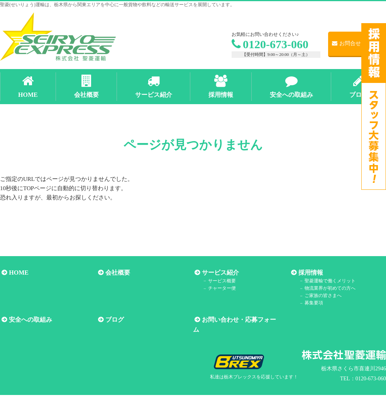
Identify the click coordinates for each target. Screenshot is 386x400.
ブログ (113, 319)
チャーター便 (219, 288)
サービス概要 (219, 281)
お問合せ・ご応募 (357, 43)
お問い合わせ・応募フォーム (240, 319)
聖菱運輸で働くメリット (327, 281)
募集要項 (311, 303)
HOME (17, 272)
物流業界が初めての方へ (327, 288)
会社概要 (116, 272)
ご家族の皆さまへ (320, 296)
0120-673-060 (270, 44)
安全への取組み (29, 319)
